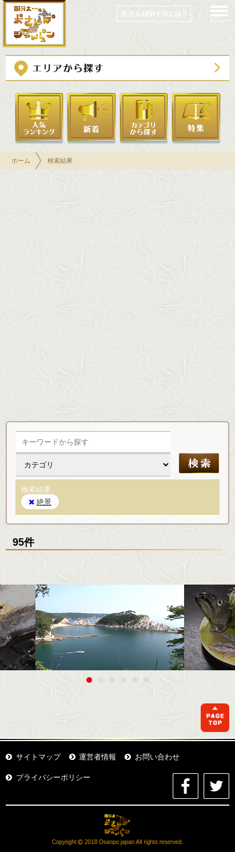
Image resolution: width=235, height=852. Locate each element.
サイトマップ (33, 757)
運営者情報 (93, 757)
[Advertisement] (117, 298)
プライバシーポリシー (48, 777)
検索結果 (60, 160)
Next (220, 627)
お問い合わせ (152, 757)
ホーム (20, 160)
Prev (15, 627)
